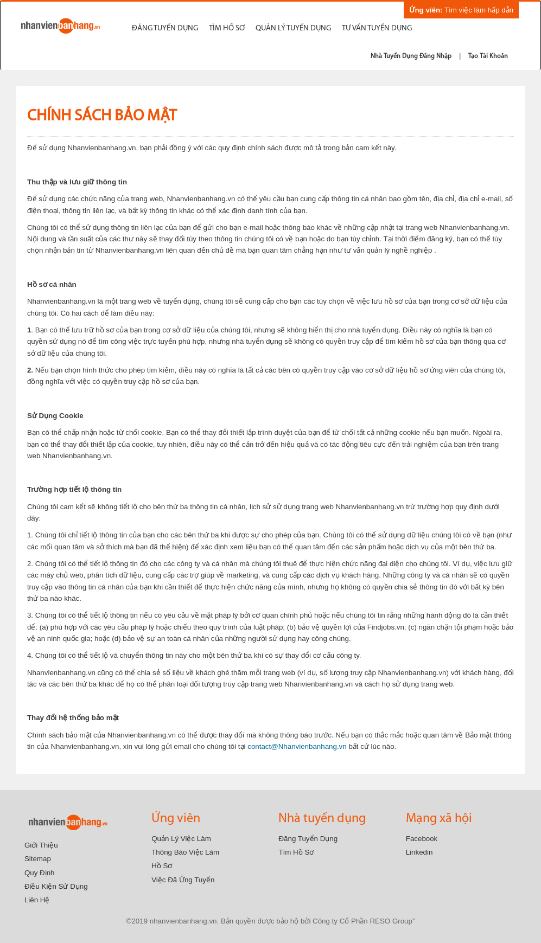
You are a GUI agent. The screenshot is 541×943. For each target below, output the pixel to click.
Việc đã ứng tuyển (182, 880)
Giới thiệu (41, 845)
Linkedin (419, 852)
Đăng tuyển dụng (165, 28)
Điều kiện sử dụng (56, 886)
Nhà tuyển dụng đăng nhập (411, 56)
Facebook (422, 839)
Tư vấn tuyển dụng (377, 28)
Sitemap (37, 859)
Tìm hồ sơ (227, 28)
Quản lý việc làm (181, 839)
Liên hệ (37, 900)
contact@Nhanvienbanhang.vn (296, 746)
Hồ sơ (161, 866)
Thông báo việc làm (185, 852)
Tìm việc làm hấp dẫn (461, 10)
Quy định (39, 873)
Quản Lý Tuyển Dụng (293, 28)
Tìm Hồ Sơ (296, 852)
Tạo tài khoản (488, 56)
